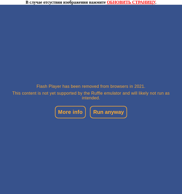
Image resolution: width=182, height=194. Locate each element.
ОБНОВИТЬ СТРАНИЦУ (131, 2)
